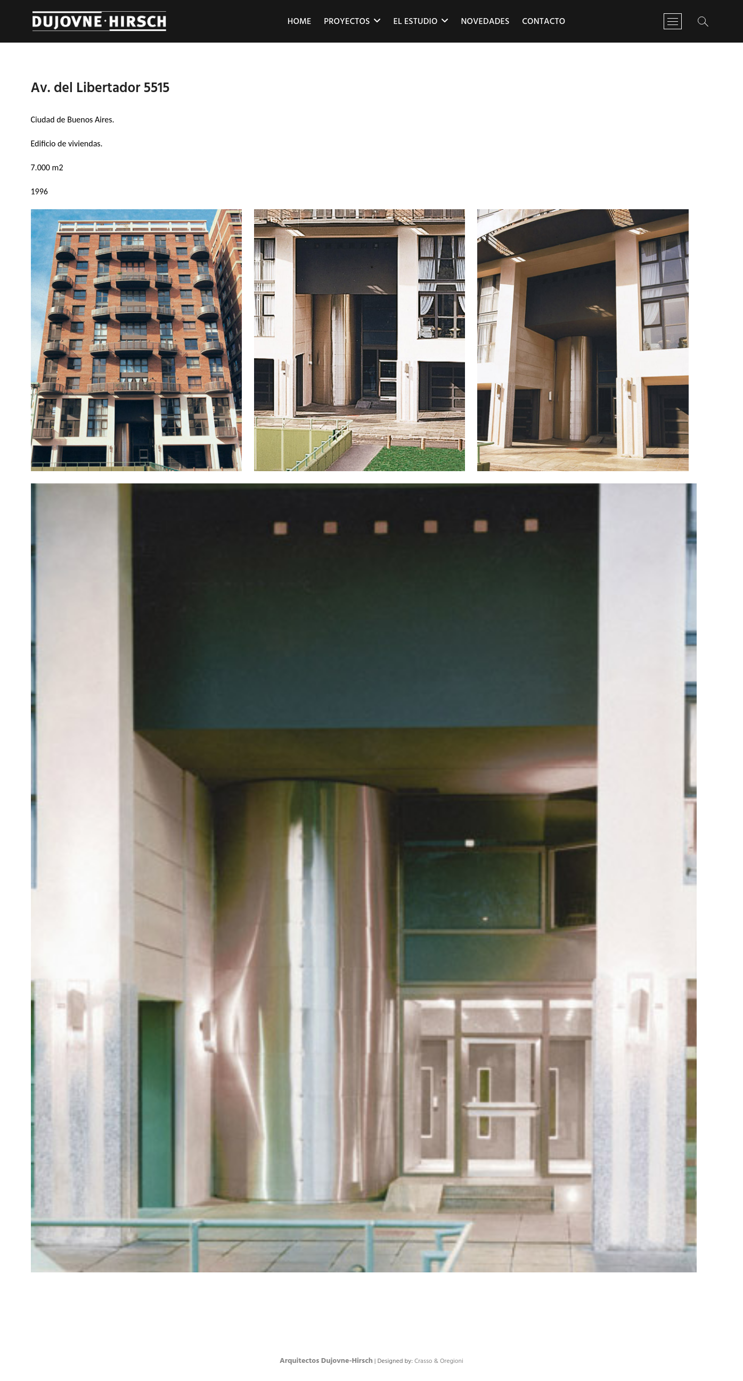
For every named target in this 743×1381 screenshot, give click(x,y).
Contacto (543, 22)
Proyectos (347, 22)
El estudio (415, 22)
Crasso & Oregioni (438, 1361)
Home (300, 22)
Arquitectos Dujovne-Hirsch (326, 1361)
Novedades (485, 22)
